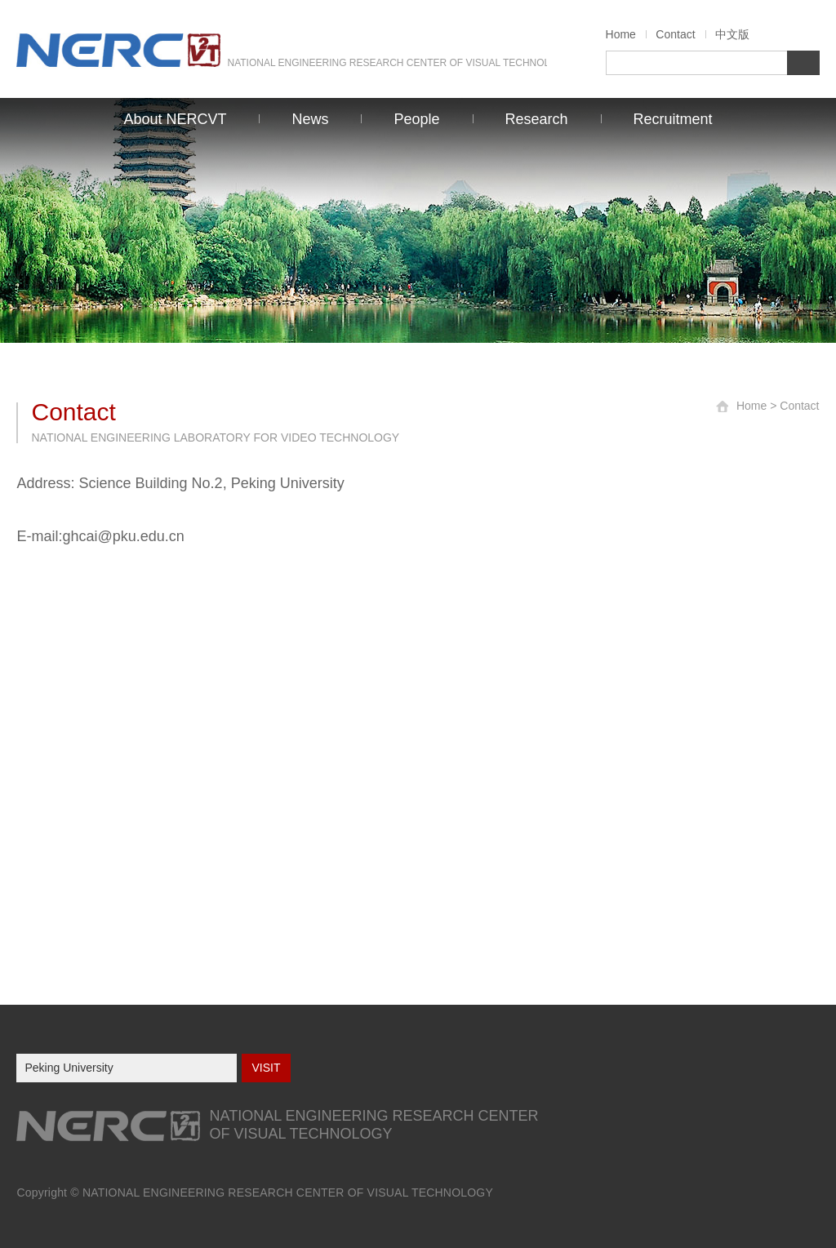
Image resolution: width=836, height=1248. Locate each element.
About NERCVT (174, 119)
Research (536, 119)
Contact (675, 34)
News (309, 119)
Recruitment (673, 119)
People (416, 119)
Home (621, 34)
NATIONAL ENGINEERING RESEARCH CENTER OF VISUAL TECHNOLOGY (287, 1192)
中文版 (732, 34)
